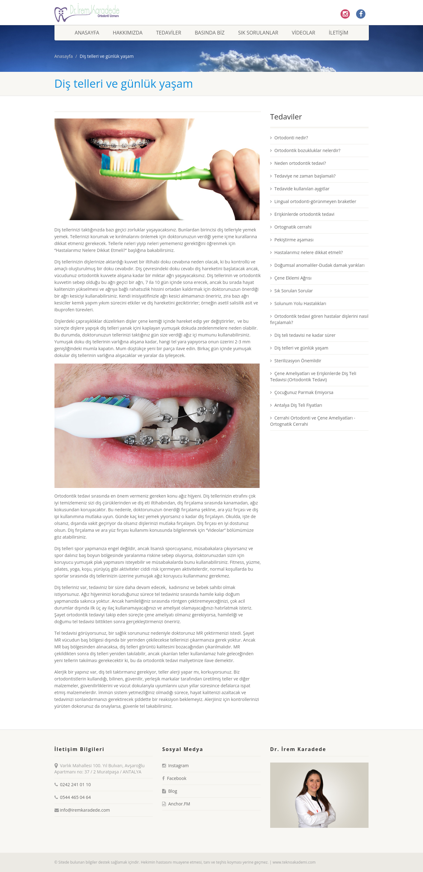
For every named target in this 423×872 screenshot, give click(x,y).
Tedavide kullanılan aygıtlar (300, 189)
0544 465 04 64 (75, 797)
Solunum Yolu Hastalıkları (298, 303)
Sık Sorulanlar (258, 32)
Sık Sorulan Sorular (291, 291)
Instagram (178, 765)
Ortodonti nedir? (289, 138)
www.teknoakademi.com (294, 862)
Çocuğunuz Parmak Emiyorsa (301, 392)
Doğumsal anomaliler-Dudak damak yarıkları (317, 265)
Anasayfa (87, 32)
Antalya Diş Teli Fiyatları (296, 405)
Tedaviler (168, 32)
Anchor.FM (179, 804)
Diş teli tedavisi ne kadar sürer (303, 335)
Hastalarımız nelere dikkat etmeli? (306, 252)
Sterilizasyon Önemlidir (295, 361)
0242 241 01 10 (75, 784)
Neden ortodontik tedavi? (298, 163)
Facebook (176, 778)
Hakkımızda (128, 32)
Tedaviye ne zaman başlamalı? (303, 176)
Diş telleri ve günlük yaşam (299, 348)
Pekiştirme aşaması (291, 240)
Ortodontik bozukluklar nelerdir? (305, 150)
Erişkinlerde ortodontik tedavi (302, 214)
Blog (172, 791)
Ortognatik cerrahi (291, 227)
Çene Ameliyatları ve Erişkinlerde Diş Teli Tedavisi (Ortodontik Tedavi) (313, 376)
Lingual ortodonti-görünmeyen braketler (313, 201)
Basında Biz (210, 32)
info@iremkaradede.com (84, 810)
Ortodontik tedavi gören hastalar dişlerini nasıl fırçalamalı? (319, 319)
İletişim (338, 32)
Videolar (303, 32)
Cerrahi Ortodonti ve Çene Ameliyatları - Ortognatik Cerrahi (312, 421)
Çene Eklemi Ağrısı (291, 278)
